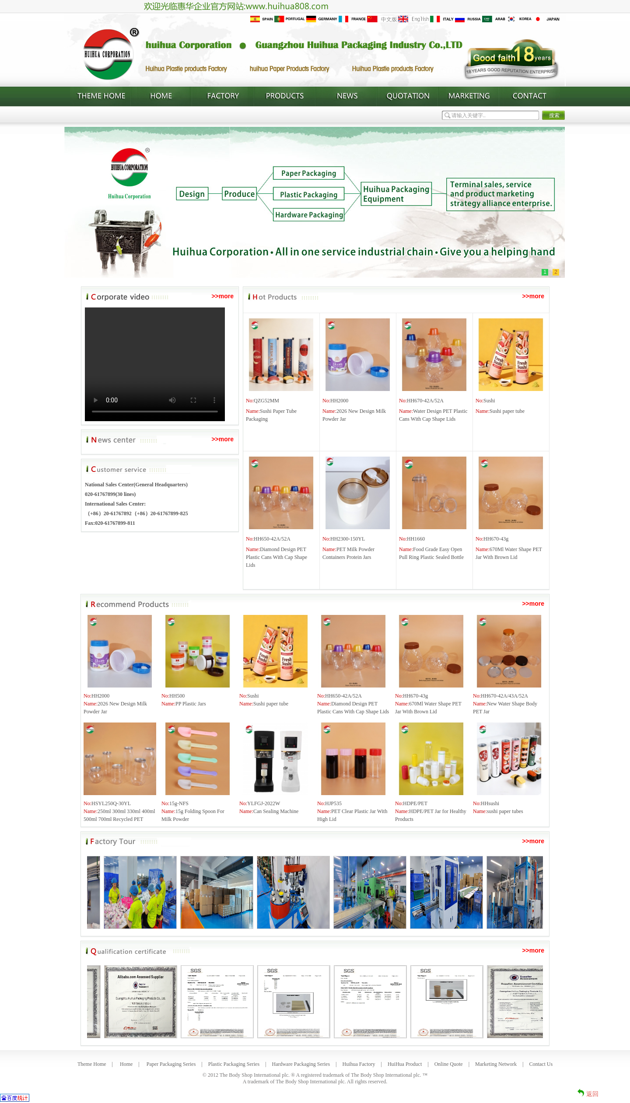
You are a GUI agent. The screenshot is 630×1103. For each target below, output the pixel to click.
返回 (592, 1094)
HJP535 (333, 803)
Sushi (489, 401)
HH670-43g (495, 539)
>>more (222, 296)
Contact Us (541, 1064)
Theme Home (91, 1064)
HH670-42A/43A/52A (504, 696)
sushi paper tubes (505, 811)
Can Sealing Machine (275, 811)
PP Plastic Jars (190, 704)
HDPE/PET (415, 803)
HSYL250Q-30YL (111, 803)
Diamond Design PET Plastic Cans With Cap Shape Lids (276, 557)
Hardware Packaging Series (301, 1064)
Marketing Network (496, 1064)
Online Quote (448, 1064)
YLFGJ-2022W (263, 803)
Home (126, 1064)
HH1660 (416, 539)
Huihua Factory (359, 1064)
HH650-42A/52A (272, 539)
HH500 (177, 696)
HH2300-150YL (347, 539)
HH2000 (339, 401)
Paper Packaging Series (171, 1064)
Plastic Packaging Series (233, 1064)
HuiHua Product (405, 1064)
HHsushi (490, 803)
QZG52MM (266, 401)
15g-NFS (179, 803)
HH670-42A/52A (425, 401)
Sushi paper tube (507, 411)
